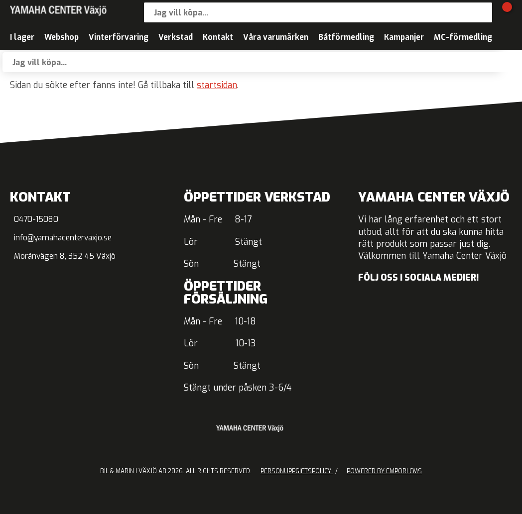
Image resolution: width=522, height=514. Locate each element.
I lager (22, 37)
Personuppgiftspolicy (297, 471)
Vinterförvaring (118, 37)
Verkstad (175, 37)
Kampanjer (404, 37)
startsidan (217, 85)
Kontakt (218, 37)
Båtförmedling (346, 37)
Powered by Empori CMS (384, 471)
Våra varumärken (275, 37)
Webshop (61, 37)
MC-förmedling (463, 37)
